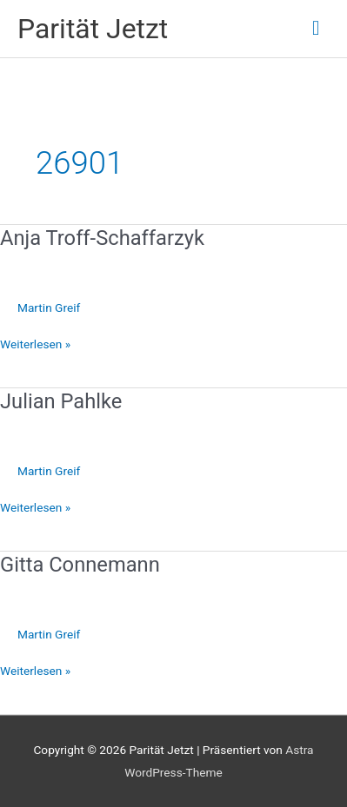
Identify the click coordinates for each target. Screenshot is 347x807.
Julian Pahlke (61, 401)
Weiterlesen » (35, 344)
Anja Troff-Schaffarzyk (102, 238)
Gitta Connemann (80, 564)
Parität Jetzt (92, 28)
